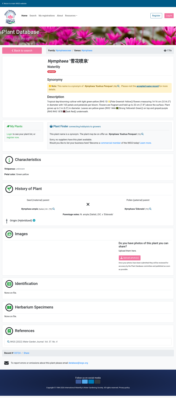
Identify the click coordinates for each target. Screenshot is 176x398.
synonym (51, 72)
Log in (169, 15)
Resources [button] (70, 15)
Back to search (22, 50)
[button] (78, 382)
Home (24, 15)
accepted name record (148, 86)
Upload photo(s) (129, 258)
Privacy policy (124, 388)
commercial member (111, 143)
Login (9, 134)
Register (156, 15)
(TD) (115, 86)
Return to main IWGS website (14, 3)
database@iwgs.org (78, 363)
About (60, 15)
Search (33, 15)
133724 (16, 353)
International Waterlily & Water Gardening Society (84, 388)
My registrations (47, 15)
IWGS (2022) (32, 341)
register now (13, 137)
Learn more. (146, 143)
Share (26, 353)
